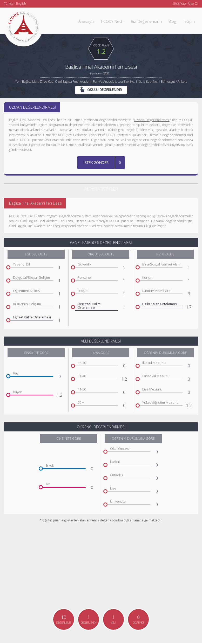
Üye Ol (193, 3)
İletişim (189, 21)
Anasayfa (86, 21)
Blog (172, 21)
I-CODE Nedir (112, 21)
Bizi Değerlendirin (146, 21)
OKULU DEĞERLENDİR (101, 89)
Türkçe (9, 3)
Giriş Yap (179, 3)
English (21, 3)
